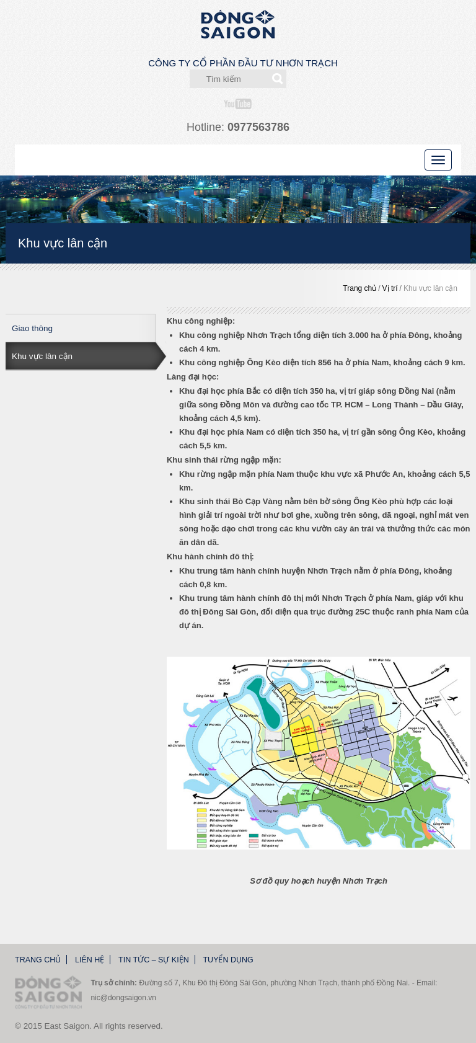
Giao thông (32, 328)
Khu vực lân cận (430, 288)
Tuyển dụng (228, 960)
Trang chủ (359, 288)
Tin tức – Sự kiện (153, 960)
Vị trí (390, 288)
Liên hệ (89, 960)
